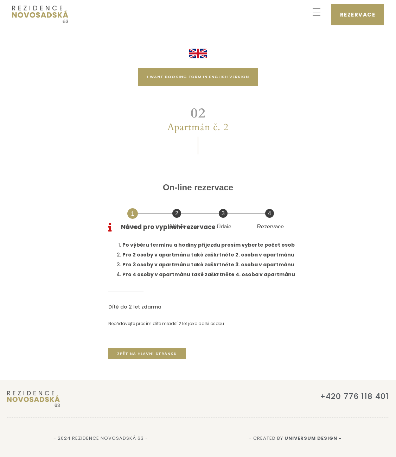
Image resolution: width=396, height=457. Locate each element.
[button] (316, 12)
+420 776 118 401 (354, 396)
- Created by (295, 438)
